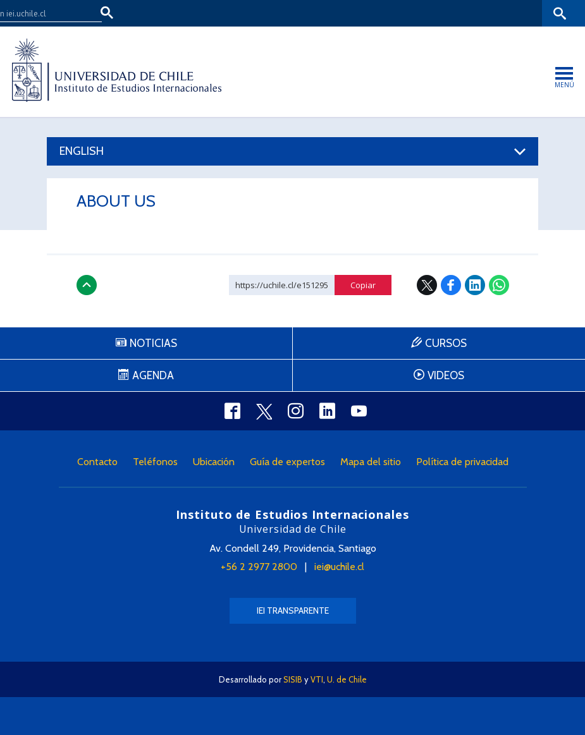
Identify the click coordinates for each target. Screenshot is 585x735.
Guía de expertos (287, 462)
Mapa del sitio (370, 462)
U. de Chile (347, 679)
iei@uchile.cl (339, 567)
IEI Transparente (293, 610)
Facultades (361, 13)
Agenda (153, 375)
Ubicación (214, 462)
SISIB (292, 679)
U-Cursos (426, 13)
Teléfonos (155, 462)
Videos (446, 375)
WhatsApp (499, 285)
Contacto (97, 462)
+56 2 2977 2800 (259, 567)
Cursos (446, 343)
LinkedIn (475, 285)
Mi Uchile (472, 13)
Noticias (153, 343)
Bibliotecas (521, 13)
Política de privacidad (462, 462)
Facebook (451, 285)
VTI (317, 679)
